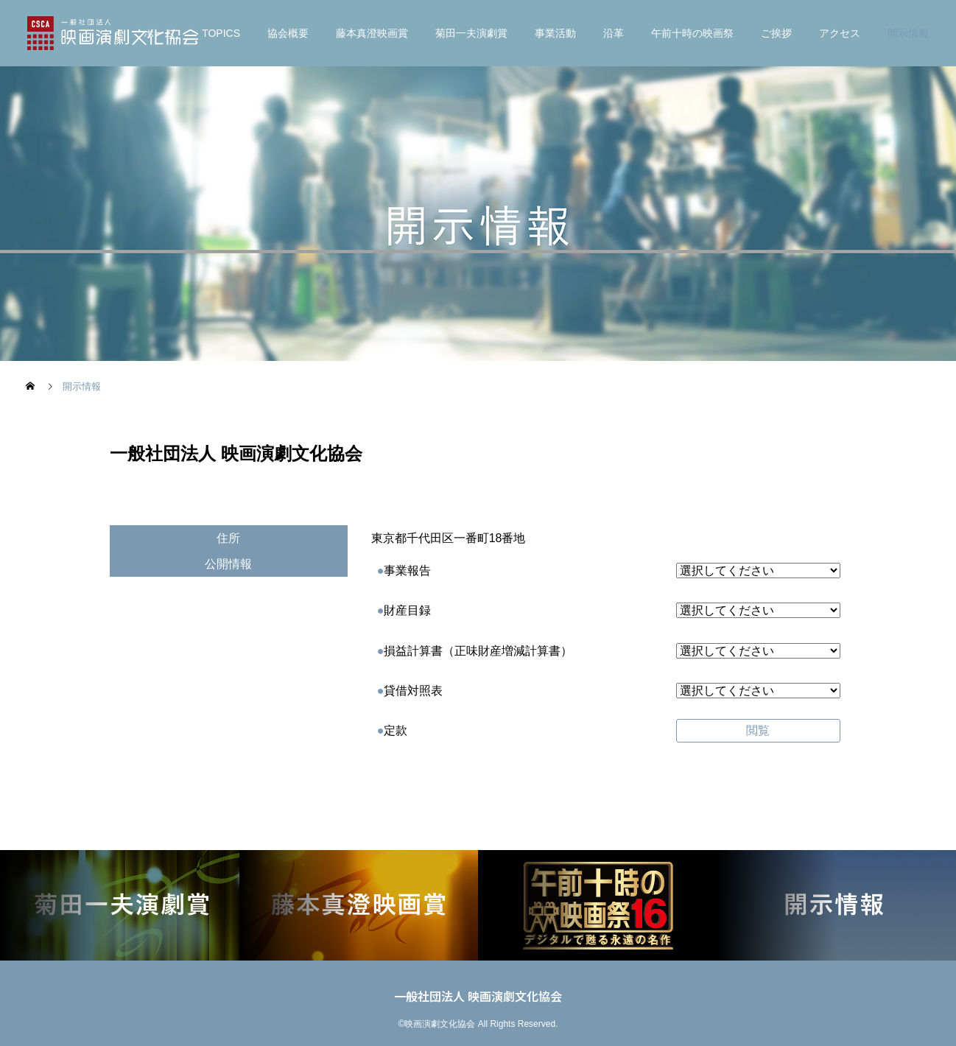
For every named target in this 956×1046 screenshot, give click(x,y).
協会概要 (288, 33)
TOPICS (221, 33)
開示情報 (908, 33)
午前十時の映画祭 (692, 33)
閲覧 (758, 730)
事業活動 (555, 33)
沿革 (613, 33)
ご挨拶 (776, 33)
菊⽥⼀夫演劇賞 (471, 33)
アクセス (839, 33)
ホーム (159, 33)
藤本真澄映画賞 (372, 33)
